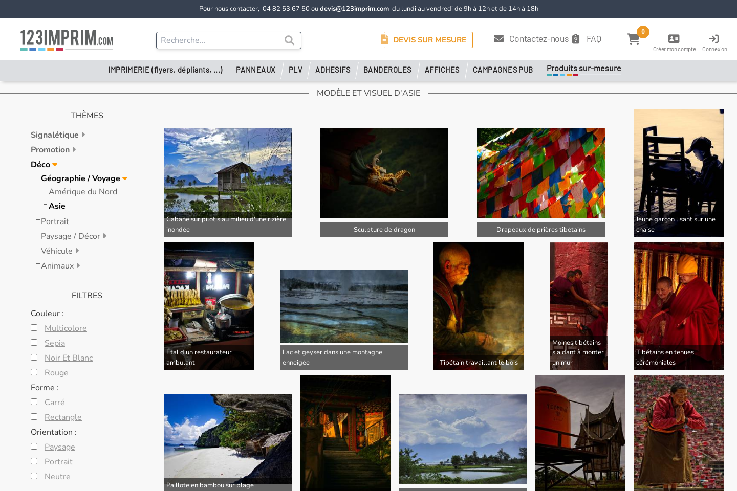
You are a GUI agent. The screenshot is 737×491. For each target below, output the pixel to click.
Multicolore (66, 328)
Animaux (58, 266)
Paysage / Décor (71, 236)
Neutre (58, 476)
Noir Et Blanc (69, 358)
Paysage (60, 447)
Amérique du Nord (83, 191)
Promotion (51, 149)
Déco (41, 164)
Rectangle (63, 417)
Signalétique (56, 135)
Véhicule (58, 251)
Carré (55, 402)
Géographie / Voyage (81, 178)
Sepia (55, 343)
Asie (57, 206)
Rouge (57, 372)
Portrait (55, 221)
